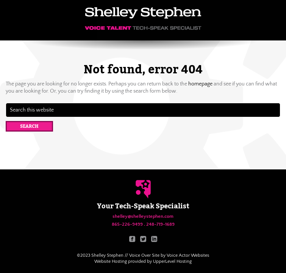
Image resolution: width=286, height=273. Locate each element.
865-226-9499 (127, 224)
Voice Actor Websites (188, 255)
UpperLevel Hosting (172, 261)
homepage (200, 84)
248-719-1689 (160, 224)
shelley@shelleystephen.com (143, 216)
